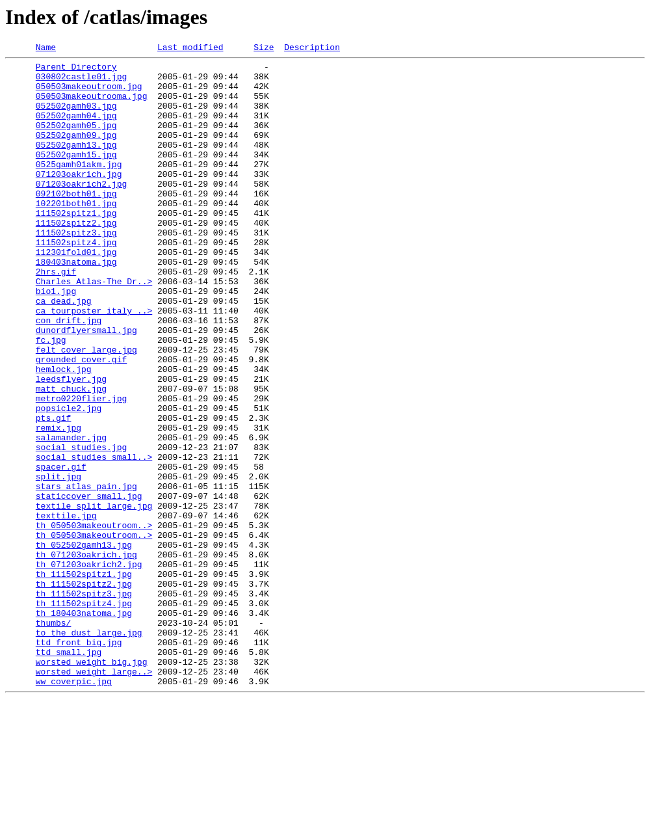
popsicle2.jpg (68, 480)
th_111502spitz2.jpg (84, 691)
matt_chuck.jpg (71, 456)
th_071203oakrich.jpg (86, 655)
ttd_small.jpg (68, 773)
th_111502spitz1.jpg (84, 679)
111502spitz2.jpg (76, 257)
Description (312, 49)
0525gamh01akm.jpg (79, 187)
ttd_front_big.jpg (79, 761)
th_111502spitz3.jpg (84, 702)
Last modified (190, 49)
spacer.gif (61, 550)
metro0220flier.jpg (81, 468)
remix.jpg (58, 503)
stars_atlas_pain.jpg (86, 574)
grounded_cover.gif (81, 421)
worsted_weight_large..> (94, 796)
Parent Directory (76, 70)
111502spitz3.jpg (76, 269)
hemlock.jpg (64, 433)
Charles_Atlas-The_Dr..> (94, 328)
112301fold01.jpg (76, 293)
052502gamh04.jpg (76, 129)
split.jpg (58, 562)
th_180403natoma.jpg (84, 726)
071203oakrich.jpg (79, 199)
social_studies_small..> (94, 538)
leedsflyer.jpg (71, 445)
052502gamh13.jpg (76, 164)
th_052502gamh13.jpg (84, 644)
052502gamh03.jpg (76, 117)
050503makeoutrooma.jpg (92, 105)
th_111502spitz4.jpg (84, 714)
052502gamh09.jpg (76, 152)
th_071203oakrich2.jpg (89, 667)
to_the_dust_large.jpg (89, 749)
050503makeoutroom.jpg (89, 94)
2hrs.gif (56, 316)
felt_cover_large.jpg (86, 410)
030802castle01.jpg (81, 82)
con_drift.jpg (68, 375)
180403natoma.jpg (76, 304)
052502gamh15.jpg (76, 175)
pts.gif (54, 492)
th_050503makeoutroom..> (94, 620)
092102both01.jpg (76, 222)
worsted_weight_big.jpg (92, 784)
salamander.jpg (71, 515)
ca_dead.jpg (64, 351)
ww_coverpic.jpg (74, 808)
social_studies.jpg (81, 527)
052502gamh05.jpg (76, 140)
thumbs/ (54, 737)
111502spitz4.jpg (76, 281)
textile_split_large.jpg (94, 597)
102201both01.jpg (76, 234)
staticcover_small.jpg (89, 585)
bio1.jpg (56, 339)
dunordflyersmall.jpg (86, 386)
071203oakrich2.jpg (81, 211)
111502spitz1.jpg (76, 246)
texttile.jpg (66, 609)
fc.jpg (51, 398)
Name (46, 49)
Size (264, 49)
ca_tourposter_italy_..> (94, 363)
